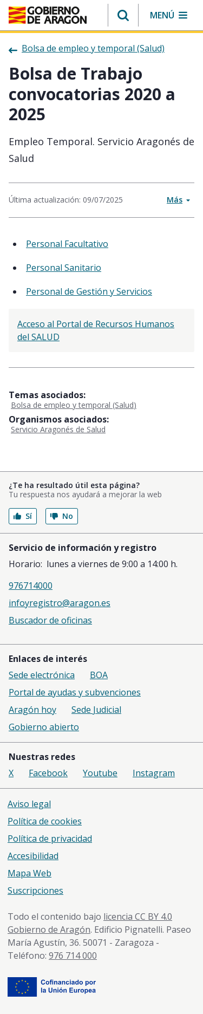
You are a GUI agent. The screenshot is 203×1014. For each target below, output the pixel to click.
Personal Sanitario (63, 268)
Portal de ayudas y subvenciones (75, 692)
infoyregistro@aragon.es (59, 603)
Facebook (48, 773)
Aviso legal (29, 804)
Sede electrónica (42, 675)
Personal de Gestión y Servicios (89, 291)
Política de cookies (45, 821)
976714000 (31, 586)
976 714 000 (73, 955)
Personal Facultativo (67, 244)
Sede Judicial (96, 710)
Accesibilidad (33, 856)
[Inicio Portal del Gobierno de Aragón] (48, 15)
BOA (99, 675)
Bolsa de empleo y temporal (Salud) (73, 405)
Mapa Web (29, 873)
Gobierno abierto (44, 727)
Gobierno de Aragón (49, 929)
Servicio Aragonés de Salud (58, 429)
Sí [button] (23, 516)
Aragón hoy (32, 710)
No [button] (61, 516)
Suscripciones (35, 890)
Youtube (100, 773)
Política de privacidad (50, 838)
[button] (123, 15)
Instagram (154, 773)
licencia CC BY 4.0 (137, 916)
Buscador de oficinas (50, 620)
